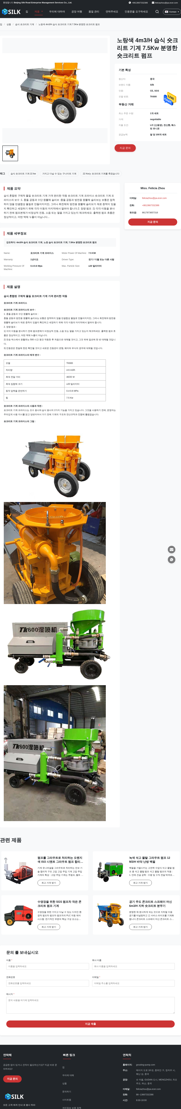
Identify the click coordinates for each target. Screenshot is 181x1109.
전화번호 (10, 977)
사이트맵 (66, 1102)
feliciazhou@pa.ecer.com (166, 3)
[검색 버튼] (157, 12)
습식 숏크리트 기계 (24, 24)
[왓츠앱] (171, 559)
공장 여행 (76, 11)
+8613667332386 (150, 205)
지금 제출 (90, 1026)
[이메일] (171, 549)
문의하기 (66, 1094)
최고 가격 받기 (49, 883)
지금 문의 (152, 222)
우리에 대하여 (57, 11)
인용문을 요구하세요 (136, 11)
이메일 (96, 977)
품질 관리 (94, 11)
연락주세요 (112, 11)
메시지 (10, 994)
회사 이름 (97, 960)
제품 (37, 11)
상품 (9, 24)
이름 (9, 960)
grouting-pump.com (145, 1067)
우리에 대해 (68, 1077)
